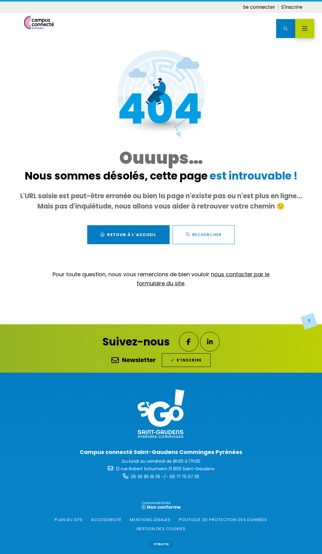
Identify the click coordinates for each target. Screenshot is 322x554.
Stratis (161, 544)
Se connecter (259, 7)
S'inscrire (291, 7)
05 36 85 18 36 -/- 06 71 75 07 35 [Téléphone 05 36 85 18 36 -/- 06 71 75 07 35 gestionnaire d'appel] (165, 477)
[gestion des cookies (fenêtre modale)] (161, 529)
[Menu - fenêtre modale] (304, 28)
